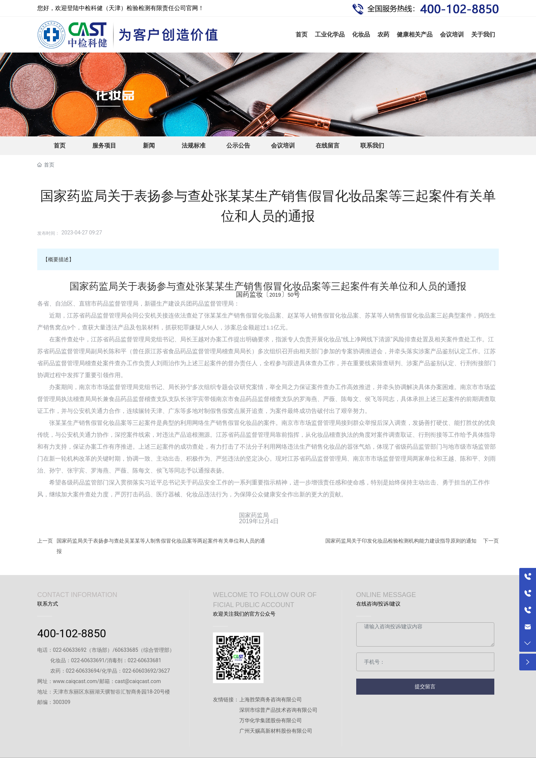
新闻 (149, 145)
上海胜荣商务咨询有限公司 (270, 699)
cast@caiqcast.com (138, 681)
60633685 (126, 650)
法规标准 (193, 145)
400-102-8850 (71, 633)
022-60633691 (88, 660)
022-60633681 (144, 660)
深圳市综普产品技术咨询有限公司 (278, 710)
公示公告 (238, 145)
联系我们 (372, 145)
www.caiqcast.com (75, 681)
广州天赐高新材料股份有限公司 (275, 731)
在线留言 (327, 145)
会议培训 (283, 145)
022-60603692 (139, 671)
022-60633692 (69, 650)
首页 (60, 145)
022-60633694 (82, 671)
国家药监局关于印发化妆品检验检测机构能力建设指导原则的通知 (400, 541)
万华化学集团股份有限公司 (270, 720)
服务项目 (104, 145)
